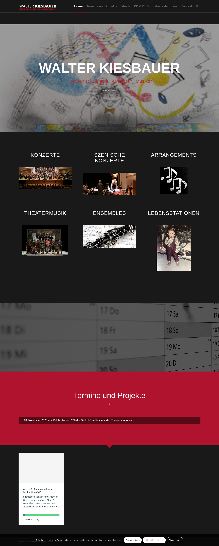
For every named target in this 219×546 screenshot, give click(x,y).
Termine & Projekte (109, 90)
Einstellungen (175, 540)
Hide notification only (154, 540)
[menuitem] (78, 6)
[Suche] (197, 6)
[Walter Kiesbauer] (38, 6)
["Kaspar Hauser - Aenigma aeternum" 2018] (45, 178)
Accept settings (132, 540)
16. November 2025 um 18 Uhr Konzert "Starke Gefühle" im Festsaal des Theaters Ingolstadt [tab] (77, 420)
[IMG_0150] (45, 240)
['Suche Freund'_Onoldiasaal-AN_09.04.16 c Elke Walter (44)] (109, 184)
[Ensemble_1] (109, 236)
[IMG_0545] (174, 248)
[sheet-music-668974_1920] (174, 180)
